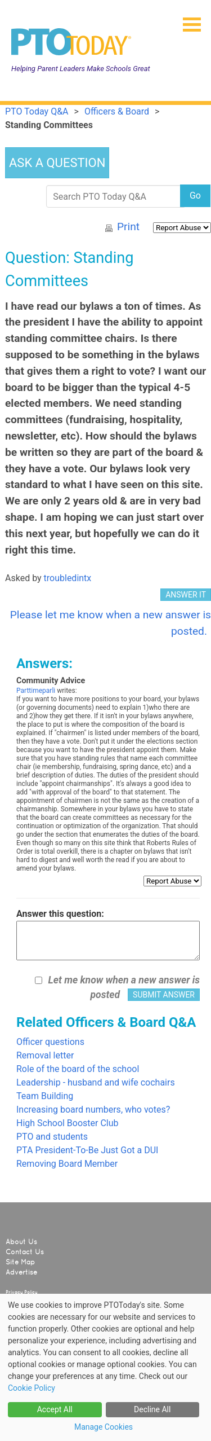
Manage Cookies (103, 1426)
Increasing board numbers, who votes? (93, 1109)
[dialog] (105, 1367)
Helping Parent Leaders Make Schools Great (80, 68)
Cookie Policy (31, 1387)
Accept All (55, 1409)
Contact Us (25, 1252)
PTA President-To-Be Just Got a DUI (87, 1150)
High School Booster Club (67, 1123)
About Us (21, 1242)
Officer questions (50, 1041)
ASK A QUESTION (57, 163)
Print (128, 226)
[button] (187, 21)
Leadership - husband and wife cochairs (95, 1082)
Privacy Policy (22, 1292)
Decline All (152, 1409)
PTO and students (52, 1136)
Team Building (44, 1096)
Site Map (20, 1262)
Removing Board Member (67, 1163)
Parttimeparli (35, 691)
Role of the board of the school (77, 1069)
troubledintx (68, 578)
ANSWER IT (185, 594)
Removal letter (45, 1055)
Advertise (21, 1272)
